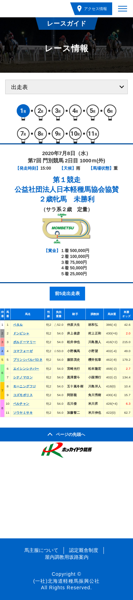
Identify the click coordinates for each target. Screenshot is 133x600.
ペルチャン (21, 404)
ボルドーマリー (24, 342)
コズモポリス (23, 395)
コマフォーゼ (23, 351)
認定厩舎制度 (83, 550)
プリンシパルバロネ (27, 360)
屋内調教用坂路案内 (67, 557)
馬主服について (41, 550)
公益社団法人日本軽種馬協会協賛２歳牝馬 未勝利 (67, 194)
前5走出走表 (67, 293)
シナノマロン (23, 377)
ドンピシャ (21, 333)
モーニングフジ (24, 386)
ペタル (18, 324)
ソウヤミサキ (23, 412)
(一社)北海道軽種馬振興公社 (66, 581)
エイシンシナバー (26, 368)
